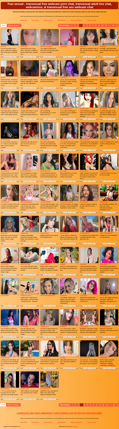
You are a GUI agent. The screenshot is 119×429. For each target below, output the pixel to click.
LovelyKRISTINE (45, 202)
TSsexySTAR (84, 326)
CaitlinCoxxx (64, 140)
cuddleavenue (44, 326)
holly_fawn (63, 171)
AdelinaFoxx (24, 77)
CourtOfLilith (5, 264)
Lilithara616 (103, 357)
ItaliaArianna (44, 77)
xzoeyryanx (63, 295)
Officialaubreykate (26, 202)
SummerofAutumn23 (66, 202)
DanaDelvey (103, 108)
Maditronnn (103, 264)
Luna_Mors (83, 295)
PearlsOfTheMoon (65, 108)
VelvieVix (63, 357)
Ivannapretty (4, 326)
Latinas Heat (23, 20)
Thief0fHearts (25, 326)
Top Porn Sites (35, 20)
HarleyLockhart (84, 140)
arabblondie (24, 233)
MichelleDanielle (85, 357)
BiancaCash (44, 108)
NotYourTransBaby (46, 46)
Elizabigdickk (104, 171)
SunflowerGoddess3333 (47, 295)
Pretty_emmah (25, 108)
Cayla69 (62, 264)
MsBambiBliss (5, 389)
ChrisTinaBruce (85, 233)
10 (102, 25)
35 (113, 25)
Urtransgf (103, 46)
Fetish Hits (75, 426)
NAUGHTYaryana (26, 295)
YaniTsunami (104, 202)
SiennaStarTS (104, 295)
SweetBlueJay (104, 140)
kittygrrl (3, 77)
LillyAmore (63, 46)
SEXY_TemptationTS (106, 233)
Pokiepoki (83, 46)
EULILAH (3, 46)
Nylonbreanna (44, 264)
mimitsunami (5, 202)
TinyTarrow (63, 77)
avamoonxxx (84, 171)
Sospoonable (84, 77)
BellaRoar (63, 326)
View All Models (64, 25)
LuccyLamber (5, 295)
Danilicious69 (64, 233)
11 (106, 25)
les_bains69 (83, 202)
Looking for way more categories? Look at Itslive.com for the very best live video (59, 413)
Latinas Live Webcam (76, 20)
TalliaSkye (83, 264)
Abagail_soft (24, 389)
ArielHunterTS (44, 140)
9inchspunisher (45, 357)
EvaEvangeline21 (26, 171)
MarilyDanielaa (5, 357)
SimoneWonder (5, 140)
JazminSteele (5, 171)
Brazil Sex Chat (92, 20)
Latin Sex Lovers (48, 20)
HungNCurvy (104, 77)
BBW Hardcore (62, 20)
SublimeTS (4, 233)
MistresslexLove (45, 171)
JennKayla (24, 46)
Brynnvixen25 (84, 108)
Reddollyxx (24, 140)
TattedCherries (5, 108)
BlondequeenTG (45, 389)
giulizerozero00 (25, 264)
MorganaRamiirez (26, 357)
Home (3, 25)
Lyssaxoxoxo (44, 233)
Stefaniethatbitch (105, 326)
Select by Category (14, 25)
